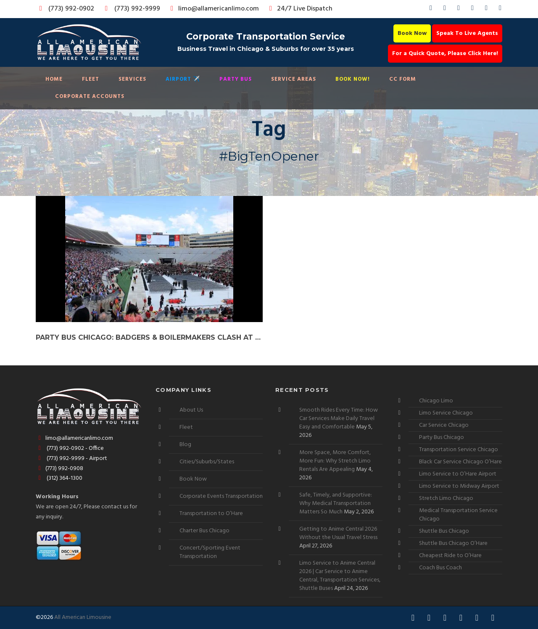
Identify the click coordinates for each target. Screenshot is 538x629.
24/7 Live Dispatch (299, 8)
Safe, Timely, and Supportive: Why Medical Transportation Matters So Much (335, 503)
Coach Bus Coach (440, 568)
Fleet (90, 79)
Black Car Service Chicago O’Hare (460, 462)
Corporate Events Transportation (221, 496)
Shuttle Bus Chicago (444, 531)
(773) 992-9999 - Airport (71, 458)
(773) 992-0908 (59, 468)
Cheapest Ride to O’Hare (450, 555)
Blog (185, 444)
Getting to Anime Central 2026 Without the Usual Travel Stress (338, 533)
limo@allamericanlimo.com (213, 8)
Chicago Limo (436, 401)
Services (132, 79)
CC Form (402, 79)
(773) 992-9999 (130, 8)
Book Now (412, 33)
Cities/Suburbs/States (206, 462)
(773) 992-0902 (65, 8)
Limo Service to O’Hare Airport (457, 474)
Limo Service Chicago (446, 413)
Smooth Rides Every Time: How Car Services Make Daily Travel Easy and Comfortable (338, 418)
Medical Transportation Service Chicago (458, 515)
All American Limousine (82, 617)
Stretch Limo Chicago (446, 498)
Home (54, 79)
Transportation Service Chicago (458, 450)
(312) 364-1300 (59, 478)
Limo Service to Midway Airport (459, 486)
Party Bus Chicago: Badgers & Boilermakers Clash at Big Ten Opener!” (149, 337)
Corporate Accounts (89, 96)
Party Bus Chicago (441, 437)
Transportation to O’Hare (211, 513)
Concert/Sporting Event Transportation (209, 552)
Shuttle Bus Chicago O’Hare (453, 543)
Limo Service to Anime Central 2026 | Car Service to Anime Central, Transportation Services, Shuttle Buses (339, 575)
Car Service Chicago (444, 425)
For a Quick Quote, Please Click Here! (445, 53)
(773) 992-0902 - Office (70, 448)
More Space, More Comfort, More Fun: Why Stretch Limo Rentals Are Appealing (335, 461)
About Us (191, 410)
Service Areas (293, 79)
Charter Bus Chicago (204, 531)
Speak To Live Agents (467, 33)
